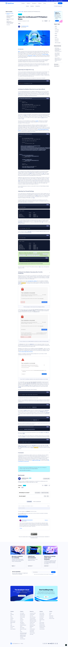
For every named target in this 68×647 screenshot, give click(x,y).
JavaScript (56, 31)
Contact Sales (60, 0)
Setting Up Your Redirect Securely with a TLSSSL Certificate (10, 22)
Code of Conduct (32, 631)
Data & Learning (22, 615)
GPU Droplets (22, 611)
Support (50, 611)
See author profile (46, 477)
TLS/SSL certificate (45, 54)
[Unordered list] (28, 504)
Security (11, 626)
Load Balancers (22, 622)
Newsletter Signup (32, 623)
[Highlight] (24, 504)
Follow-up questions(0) (37, 500)
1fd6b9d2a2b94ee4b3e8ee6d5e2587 (27, 518)
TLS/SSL (36, 120)
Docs (49, 0)
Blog (47, 0)
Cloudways (21, 636)
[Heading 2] (26, 504)
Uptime (21, 630)
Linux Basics (57, 29)
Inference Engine (22, 614)
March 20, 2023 (24, 519)
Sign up (60, 3)
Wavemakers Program (33, 619)
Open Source (32, 622)
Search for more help (45, 491)
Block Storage (22, 626)
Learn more (30, 564)
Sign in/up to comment (23, 515)
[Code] (32, 504)
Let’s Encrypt (30, 55)
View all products (22, 594)
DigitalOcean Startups (33, 618)
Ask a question (37, 491)
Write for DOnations (32, 615)
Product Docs (37, 6)
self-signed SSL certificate (32, 280)
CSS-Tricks (31, 614)
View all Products (22, 637)
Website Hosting (42, 618)
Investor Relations (12, 627)
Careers (52, 0)
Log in (55, 3)
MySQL (56, 35)
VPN (40, 619)
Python (56, 33)
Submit (53, 570)
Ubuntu (56, 28)
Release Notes (32, 630)
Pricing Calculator (32, 627)
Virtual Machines (42, 626)
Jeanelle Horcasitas (25, 26)
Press (11, 622)
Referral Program (12, 619)
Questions (32, 6)
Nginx (22, 11)
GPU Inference (42, 615)
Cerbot (34, 55)
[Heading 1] (25, 504)
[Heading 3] (27, 504)
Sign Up (13, 564)
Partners (11, 618)
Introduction (20, 49)
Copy (47, 80)
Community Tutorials (33, 611)
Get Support (56, 0)
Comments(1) (29, 500)
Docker (56, 37)
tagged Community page (36, 458)
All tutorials (56, 40)
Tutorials (27, 6)
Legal (11, 623)
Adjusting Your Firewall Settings (26, 190)
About (11, 611)
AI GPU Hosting (42, 611)
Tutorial (20, 14)
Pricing (31, 626)
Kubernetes (21, 618)
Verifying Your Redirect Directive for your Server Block (10, 16)
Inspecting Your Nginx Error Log (26, 69)
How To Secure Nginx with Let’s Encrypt (26, 350)
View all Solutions (42, 627)
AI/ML (56, 26)
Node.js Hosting (42, 622)
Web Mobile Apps (42, 623)
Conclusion (8, 24)
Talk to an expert (57, 42)
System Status (51, 615)
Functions (21, 619)
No (47, 494)
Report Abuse (51, 614)
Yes (45, 494)
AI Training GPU (42, 614)
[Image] (23, 504)
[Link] (22, 504)
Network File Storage (23, 627)
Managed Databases (23, 623)
